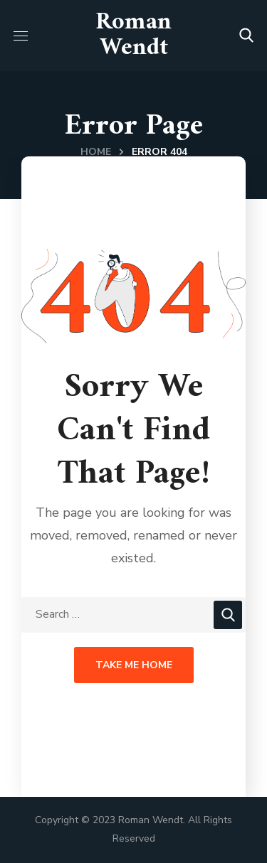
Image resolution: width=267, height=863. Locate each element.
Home (95, 152)
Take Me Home (133, 665)
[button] (246, 35)
